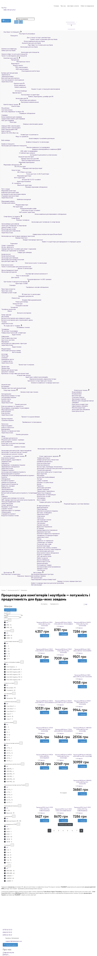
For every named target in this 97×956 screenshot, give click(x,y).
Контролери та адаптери (20, 95)
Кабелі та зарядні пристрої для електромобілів (47, 583)
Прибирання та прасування (21, 422)
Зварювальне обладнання (10, 467)
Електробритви (6, 441)
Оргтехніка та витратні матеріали (14, 282)
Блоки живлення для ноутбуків (23, 41)
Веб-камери (5, 140)
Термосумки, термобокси (46, 491)
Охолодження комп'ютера (20, 71)
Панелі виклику (42, 509)
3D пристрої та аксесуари (20, 294)
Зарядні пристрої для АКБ (20, 159)
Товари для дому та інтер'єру (48, 502)
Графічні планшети (7, 144)
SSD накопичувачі (14, 67)
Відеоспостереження (44, 527)
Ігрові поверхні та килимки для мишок (28, 138)
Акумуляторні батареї (17, 157)
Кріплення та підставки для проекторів (15, 373)
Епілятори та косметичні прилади (13, 443)
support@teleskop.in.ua (14, 941)
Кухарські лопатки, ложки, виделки (49, 549)
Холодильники (6, 394)
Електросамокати (43, 465)
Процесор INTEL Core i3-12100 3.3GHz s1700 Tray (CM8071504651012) (82, 809)
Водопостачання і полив (9, 515)
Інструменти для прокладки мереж (13, 194)
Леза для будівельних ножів (10, 502)
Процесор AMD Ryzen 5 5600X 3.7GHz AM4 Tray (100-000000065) (82, 624)
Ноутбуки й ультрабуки (18, 34)
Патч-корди (5, 189)
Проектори (5, 366)
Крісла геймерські (43, 560)
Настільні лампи (42, 521)
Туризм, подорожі (43, 489)
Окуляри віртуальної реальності (24, 274)
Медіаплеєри (6, 349)
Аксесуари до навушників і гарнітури (14, 343)
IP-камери (40, 528)
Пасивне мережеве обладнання (24, 187)
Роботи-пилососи (7, 427)
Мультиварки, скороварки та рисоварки (15, 408)
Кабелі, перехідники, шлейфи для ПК (27, 96)
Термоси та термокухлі (45, 540)
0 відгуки (42, 628)
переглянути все (7, 82)
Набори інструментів (8, 482)
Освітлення (41, 516)
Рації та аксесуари (15, 276)
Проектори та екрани (17, 364)
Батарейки (5, 386)
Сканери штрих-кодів (8, 292)
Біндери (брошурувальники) (21, 300)
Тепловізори (41, 498)
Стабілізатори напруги (18, 153)
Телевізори (5, 329)
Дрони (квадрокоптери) (9, 270)
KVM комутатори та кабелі (20, 210)
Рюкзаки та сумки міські (45, 482)
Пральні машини (7, 418)
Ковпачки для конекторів (10, 192)
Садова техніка (6, 508)
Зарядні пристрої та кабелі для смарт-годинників (18, 249)
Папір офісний (6, 315)
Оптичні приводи (14, 91)
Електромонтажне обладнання (48, 553)
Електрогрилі (6, 411)
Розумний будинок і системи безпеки (63, 504)
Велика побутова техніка (19, 392)
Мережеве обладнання (10, 165)
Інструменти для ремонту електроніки (29, 155)
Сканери (8, 285)
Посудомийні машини (8, 397)
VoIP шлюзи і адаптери (18, 212)
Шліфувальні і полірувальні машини (13, 465)
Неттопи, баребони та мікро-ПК (12, 111)
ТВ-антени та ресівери (9, 331)
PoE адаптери (12, 207)
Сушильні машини (7, 420)
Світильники (41, 523)
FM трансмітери (36, 578)
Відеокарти (10, 63)
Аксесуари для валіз (44, 488)
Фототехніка (11, 352)
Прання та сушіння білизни (20, 417)
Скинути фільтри (10, 610)
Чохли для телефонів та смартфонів (13, 225)
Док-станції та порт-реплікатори (25, 37)
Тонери (4, 322)
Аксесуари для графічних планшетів (14, 145)
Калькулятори (11, 304)
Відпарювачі (5, 429)
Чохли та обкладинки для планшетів (14, 56)
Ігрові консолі (6, 254)
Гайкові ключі (5, 488)
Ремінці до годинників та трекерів (13, 250)
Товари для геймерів (16, 252)
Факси (6, 311)
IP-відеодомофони (43, 506)
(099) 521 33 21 (7, 935)
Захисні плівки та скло (9, 227)
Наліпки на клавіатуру (9, 49)
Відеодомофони (42, 507)
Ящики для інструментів (9, 484)
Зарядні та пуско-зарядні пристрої (56, 581)
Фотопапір (5, 316)
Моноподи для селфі (8, 229)
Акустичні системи (7, 340)
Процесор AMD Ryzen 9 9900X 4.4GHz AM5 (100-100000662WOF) (44, 756)
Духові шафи (5, 401)
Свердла (4, 496)
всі (7, 633)
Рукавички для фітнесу (44, 461)
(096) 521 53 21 (7, 932)
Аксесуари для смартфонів (10, 231)
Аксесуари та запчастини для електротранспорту (55, 468)
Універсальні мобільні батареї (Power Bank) (31, 234)
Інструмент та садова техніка (13, 456)
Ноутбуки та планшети (10, 32)
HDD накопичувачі (14, 69)
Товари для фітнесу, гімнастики (48, 460)
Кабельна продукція (16, 199)
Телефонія (9, 307)
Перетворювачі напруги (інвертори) (43, 579)
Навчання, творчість (16, 576)
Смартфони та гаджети (10, 216)
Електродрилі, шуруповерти (11, 460)
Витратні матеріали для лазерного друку (15, 318)
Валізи (39, 484)
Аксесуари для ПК (14, 98)
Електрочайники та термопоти (12, 406)
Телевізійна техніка (15, 327)
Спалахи (4, 357)
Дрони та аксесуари (16, 268)
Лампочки (40, 518)
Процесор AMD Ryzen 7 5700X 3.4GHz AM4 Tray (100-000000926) (44, 729)
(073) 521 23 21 (7, 930)
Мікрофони (5, 342)
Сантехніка (41, 570)
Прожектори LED (42, 525)
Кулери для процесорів (9, 73)
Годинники (9, 243)
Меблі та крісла (42, 558)
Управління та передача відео (47, 535)
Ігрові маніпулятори (8, 256)
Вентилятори (76, 395)
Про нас (63, 6)
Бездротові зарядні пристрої (22, 240)
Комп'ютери (10, 106)
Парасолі (40, 486)
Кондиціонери (77, 394)
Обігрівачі (75, 402)
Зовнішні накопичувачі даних (22, 124)
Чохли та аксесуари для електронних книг (16, 267)
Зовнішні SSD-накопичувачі (10, 126)
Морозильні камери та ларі (10, 396)
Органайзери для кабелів (10, 224)
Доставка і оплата (73, 6)
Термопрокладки (7, 76)
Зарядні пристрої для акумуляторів (13, 388)
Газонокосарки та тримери (10, 510)
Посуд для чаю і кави (44, 544)
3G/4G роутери (13, 166)
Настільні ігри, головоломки (10, 574)
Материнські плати (15, 62)
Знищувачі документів (17, 296)
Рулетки (4, 477)
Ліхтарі (39, 479)
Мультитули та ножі (43, 496)
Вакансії (5, 954)
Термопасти (5, 75)
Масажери (40, 475)
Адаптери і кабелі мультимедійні (24, 377)
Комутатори (10, 170)
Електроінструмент (8, 458)
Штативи (4, 354)
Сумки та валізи (42, 481)
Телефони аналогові (8, 309)
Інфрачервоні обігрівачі (80, 406)
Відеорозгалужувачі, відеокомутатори (28, 379)
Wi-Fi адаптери (13, 178)
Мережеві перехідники (17, 162)
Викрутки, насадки (8, 486)
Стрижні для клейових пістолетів (12, 498)
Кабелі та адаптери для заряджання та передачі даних (41, 242)
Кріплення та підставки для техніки (26, 381)
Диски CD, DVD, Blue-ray (9, 133)
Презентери (5, 368)
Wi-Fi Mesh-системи (16, 172)
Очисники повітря (78, 397)
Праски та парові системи (10, 431)
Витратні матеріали (16, 313)
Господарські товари (44, 565)
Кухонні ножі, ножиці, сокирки (47, 547)
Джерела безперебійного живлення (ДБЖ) (31, 149)
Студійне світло (6, 361)
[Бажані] (44, 663)
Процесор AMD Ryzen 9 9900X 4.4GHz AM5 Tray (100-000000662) (63, 756)
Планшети (9, 35)
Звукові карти (11, 93)
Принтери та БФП (14, 283)
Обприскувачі (6, 512)
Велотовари (41, 500)
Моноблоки (5, 108)
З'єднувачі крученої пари (10, 196)
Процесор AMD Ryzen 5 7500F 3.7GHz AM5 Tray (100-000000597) (63, 651)
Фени (3, 436)
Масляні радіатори (78, 408)
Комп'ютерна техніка (10, 104)
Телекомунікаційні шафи (18, 208)
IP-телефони (11, 183)
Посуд (39, 539)
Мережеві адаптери (16, 176)
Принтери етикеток (8, 289)
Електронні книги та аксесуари (24, 263)
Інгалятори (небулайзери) (46, 477)
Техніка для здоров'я (44, 470)
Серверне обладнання (18, 113)
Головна (56, 6)
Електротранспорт (44, 463)
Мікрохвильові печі (7, 410)
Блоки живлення (13, 85)
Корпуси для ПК (13, 83)
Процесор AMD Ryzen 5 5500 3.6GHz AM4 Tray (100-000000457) (45, 624)
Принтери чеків (6, 291)
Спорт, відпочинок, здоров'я (48, 456)
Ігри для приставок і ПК (9, 261)
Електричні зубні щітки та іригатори (49, 472)
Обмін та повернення (87, 6)
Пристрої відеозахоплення (20, 160)
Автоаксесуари (36, 585)
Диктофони (10, 277)
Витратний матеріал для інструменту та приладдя (19, 493)
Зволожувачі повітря (79, 399)
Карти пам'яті (6, 131)
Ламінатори (10, 298)
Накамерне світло (7, 359)
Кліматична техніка (80, 390)
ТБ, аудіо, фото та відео (11, 326)
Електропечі (5, 413)
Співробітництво (8, 952)
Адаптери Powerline (16, 181)
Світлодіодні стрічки (44, 520)
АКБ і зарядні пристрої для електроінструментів (18, 500)
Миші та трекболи (14, 136)
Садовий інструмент (8, 514)
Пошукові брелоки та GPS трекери (26, 279)
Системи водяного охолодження (12, 80)
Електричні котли (78, 411)
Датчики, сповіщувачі (44, 513)
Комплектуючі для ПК (10, 58)
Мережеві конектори (8, 191)
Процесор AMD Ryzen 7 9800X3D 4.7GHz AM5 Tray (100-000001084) (82, 729)
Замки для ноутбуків (8, 50)
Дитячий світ (7, 572)
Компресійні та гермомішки (46, 495)
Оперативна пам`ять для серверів (13, 119)
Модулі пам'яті (12, 65)
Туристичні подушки (44, 493)
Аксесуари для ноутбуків (19, 47)
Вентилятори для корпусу (10, 78)
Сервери (4, 115)
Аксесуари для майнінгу (18, 100)
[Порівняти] (45, 663)
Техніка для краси (14, 434)
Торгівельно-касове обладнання (24, 287)
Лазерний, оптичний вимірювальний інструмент (17, 475)
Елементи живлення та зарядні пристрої (30, 383)
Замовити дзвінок (10, 945)
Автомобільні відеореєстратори (42, 574)
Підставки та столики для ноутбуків (27, 45)
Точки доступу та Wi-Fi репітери (25, 174)
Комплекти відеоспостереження (48, 533)
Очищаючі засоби (14, 305)
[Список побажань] (67, 15)
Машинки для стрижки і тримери (12, 440)
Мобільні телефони (15, 220)
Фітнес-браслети (7, 247)
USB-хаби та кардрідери (19, 151)
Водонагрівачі (77, 392)
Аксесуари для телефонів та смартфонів (30, 222)
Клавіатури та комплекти (19, 134)
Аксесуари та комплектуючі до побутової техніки (36, 449)
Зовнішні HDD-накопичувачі (10, 128)
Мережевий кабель (7, 201)
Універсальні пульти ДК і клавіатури (13, 333)
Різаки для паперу (14, 302)
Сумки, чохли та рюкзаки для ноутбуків (29, 39)
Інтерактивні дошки (16, 375)
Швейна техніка (13, 447)
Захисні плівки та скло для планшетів (14, 54)
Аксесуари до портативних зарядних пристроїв (18, 236)
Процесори (10, 60)
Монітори (8, 122)
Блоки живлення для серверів (11, 117)
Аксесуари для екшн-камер (11, 350)
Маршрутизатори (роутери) (21, 168)
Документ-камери (7, 372)
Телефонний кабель (8, 203)
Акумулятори (5, 384)
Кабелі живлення (13, 87)
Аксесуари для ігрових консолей (12, 259)
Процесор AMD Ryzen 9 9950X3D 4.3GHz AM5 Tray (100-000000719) (82, 782)
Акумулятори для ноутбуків (21, 43)
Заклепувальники (7, 489)
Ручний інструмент (7, 481)
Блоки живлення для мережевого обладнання (33, 214)
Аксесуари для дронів (9, 272)
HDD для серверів (7, 120)
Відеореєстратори (43, 532)
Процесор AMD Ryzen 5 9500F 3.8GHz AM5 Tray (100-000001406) (82, 702)
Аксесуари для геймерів (9, 258)
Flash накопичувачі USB (9, 129)
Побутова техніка (8, 390)
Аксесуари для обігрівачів (81, 409)
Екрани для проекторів (9, 370)
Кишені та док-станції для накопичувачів (30, 89)
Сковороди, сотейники (45, 542)
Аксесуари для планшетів (20, 52)
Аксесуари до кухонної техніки (12, 454)
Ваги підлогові (42, 474)
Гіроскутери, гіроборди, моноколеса (49, 467)
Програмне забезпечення (20, 102)
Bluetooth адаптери (16, 185)
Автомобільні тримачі (38, 576)
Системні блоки (6, 110)
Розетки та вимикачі (44, 554)
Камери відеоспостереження (47, 530)
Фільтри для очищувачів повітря (83, 401)
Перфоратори (6, 461)
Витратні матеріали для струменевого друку (17, 320)
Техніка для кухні (13, 404)
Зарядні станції (42, 568)
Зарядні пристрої (14, 238)
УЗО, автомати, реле (44, 556)
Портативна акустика (9, 338)
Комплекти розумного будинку (47, 511)
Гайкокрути (5, 463)
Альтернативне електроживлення (48, 567)
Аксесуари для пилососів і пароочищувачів (16, 450)
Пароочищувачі (6, 426)
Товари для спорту (43, 458)
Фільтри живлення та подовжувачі (25, 147)
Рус (5, 8)
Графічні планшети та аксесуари (25, 142)
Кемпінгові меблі (42, 563)
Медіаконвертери (14, 205)
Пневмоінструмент (7, 470)
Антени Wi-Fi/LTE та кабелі (21, 179)
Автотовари (36, 572)
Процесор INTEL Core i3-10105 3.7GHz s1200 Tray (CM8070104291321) (44, 809)
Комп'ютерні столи (43, 561)
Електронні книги (7, 265)
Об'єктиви (4, 356)
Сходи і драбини (7, 505)
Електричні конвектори (80, 404)
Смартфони (10, 218)
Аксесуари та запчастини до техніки (14, 452)
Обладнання (5, 479)
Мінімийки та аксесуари (9, 507)
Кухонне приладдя (43, 546)
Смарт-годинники (7, 245)
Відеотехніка (11, 347)
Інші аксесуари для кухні (45, 551)
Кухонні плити (6, 399)
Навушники (5, 336)
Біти (2, 495)
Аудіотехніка (11, 334)
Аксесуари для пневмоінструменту (13, 472)
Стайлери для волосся (9, 438)
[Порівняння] (67, 17)
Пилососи (4, 424)
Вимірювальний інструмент (10, 474)
